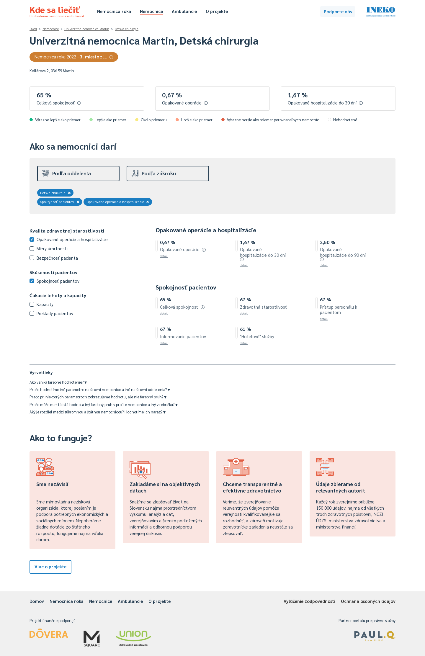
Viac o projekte (50, 566)
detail (164, 256)
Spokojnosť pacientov (59, 201)
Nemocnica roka (114, 11)
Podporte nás (338, 11)
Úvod (33, 29)
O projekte (217, 11)
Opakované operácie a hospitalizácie (117, 201)
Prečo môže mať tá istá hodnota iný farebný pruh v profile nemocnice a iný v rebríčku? (104, 404)
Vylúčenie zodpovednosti (309, 601)
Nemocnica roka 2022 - (74, 56)
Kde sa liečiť (57, 11)
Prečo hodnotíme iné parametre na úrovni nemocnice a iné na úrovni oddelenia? (100, 389)
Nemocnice (151, 11)
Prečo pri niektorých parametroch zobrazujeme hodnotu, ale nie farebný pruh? (98, 396)
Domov (37, 601)
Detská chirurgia (126, 29)
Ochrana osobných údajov (368, 601)
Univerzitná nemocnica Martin (86, 29)
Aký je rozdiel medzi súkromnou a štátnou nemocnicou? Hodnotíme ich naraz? (98, 411)
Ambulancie (184, 11)
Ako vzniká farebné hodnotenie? (58, 382)
